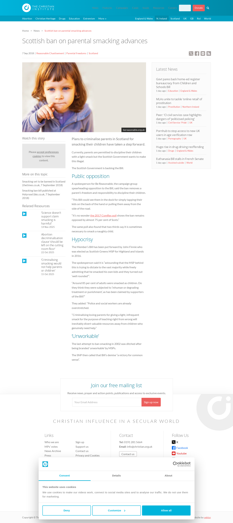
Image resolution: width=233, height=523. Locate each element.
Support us (82, 446)
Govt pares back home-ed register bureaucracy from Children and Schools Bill (178, 83)
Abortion (27, 18)
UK (185, 18)
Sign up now (151, 402)
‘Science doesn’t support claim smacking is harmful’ (51, 218)
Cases (135, 7)
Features (107, 7)
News (95, 7)
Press (48, 455)
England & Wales (144, 18)
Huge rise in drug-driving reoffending (180, 147)
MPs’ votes (51, 446)
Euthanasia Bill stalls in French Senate (180, 159)
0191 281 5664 (133, 442)
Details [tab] (116, 475)
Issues (146, 7)
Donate (199, 7)
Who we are (52, 442)
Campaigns (122, 7)
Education (74, 18)
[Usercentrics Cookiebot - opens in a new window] (175, 464)
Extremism (89, 18)
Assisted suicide (176, 162)
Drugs (62, 18)
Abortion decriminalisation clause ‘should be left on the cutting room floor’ (52, 242)
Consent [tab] (64, 475)
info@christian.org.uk (139, 446)
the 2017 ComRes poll (103, 215)
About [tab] (168, 475)
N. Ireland (161, 18)
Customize (116, 510)
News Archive (53, 451)
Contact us (82, 451)
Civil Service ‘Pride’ (177, 122)
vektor (207, 517)
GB (192, 18)
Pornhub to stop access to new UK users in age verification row (178, 133)
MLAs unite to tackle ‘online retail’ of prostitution (179, 101)
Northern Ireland (190, 106)
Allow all (166, 510)
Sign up (185, 7)
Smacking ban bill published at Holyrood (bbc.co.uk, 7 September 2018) (41, 194)
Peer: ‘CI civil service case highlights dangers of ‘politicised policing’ (178, 117)
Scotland (175, 18)
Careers (172, 7)
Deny (67, 510)
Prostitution (174, 106)
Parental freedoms (76, 53)
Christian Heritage (45, 18)
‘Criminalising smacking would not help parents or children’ (51, 265)
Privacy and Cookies (88, 455)
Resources (158, 7)
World (207, 18)
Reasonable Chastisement (50, 53)
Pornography (174, 138)
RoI (199, 18)
